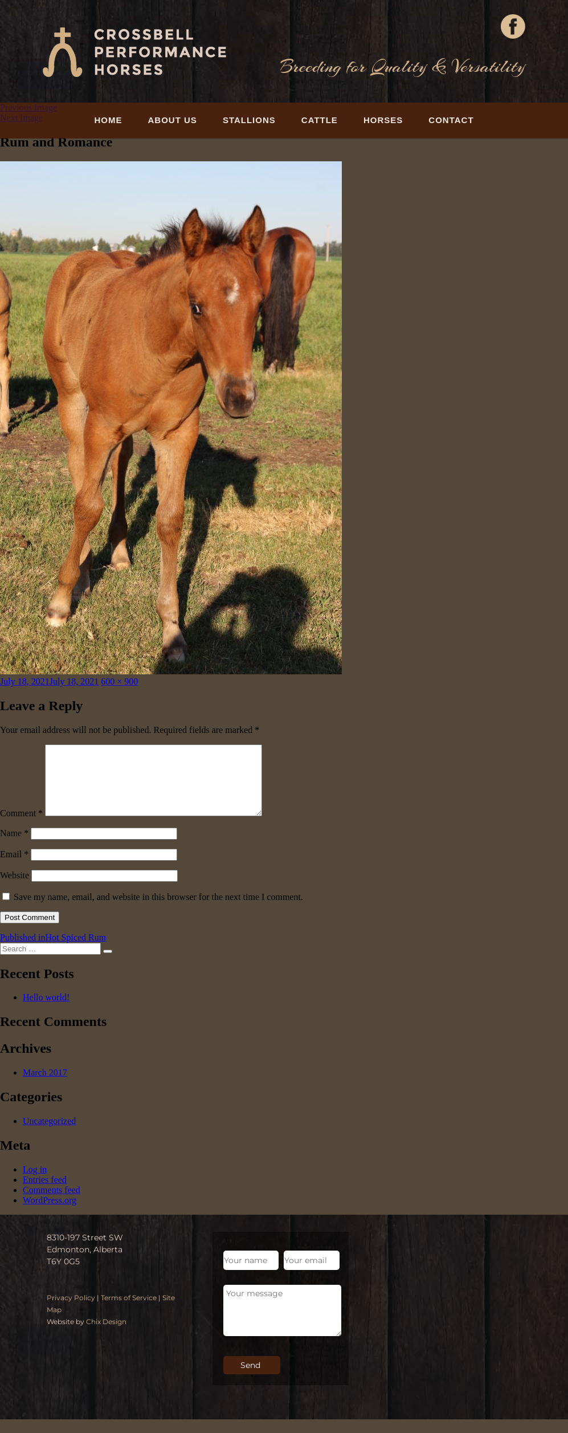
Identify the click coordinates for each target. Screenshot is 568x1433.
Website (14, 889)
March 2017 (45, 1086)
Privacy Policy (71, 1311)
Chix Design (106, 1335)
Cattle (319, 120)
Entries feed (45, 1193)
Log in (35, 1183)
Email (14, 868)
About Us (172, 120)
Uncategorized (49, 1134)
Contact (450, 120)
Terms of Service (129, 1311)
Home (108, 120)
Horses (383, 120)
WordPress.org (49, 1214)
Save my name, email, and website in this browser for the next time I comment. (158, 910)
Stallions (249, 120)
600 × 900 (119, 681)
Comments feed (51, 1203)
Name (14, 847)
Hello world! (46, 1011)
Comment (21, 827)
